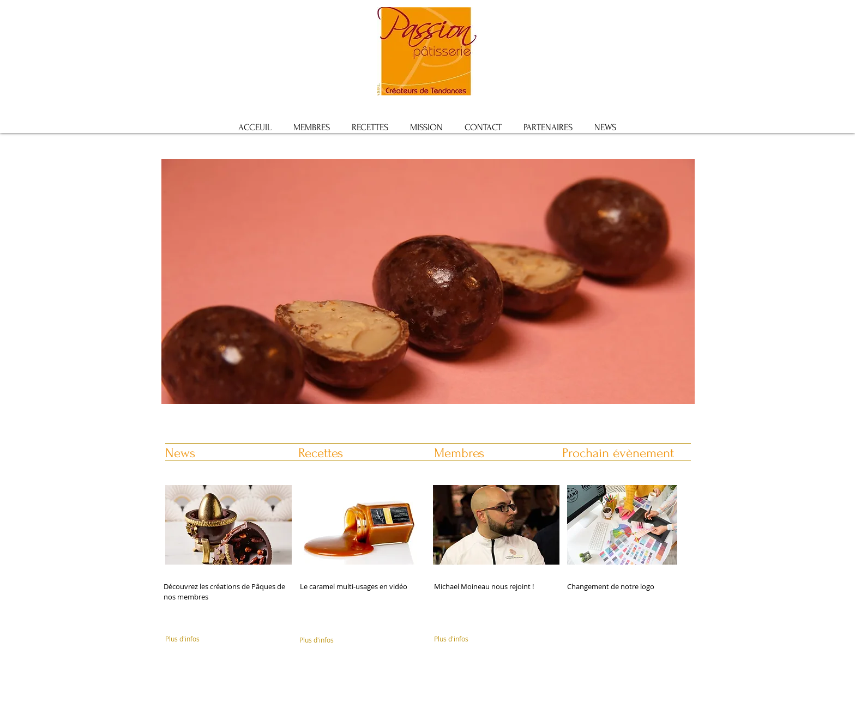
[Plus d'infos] (210, 639)
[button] (428, 303)
